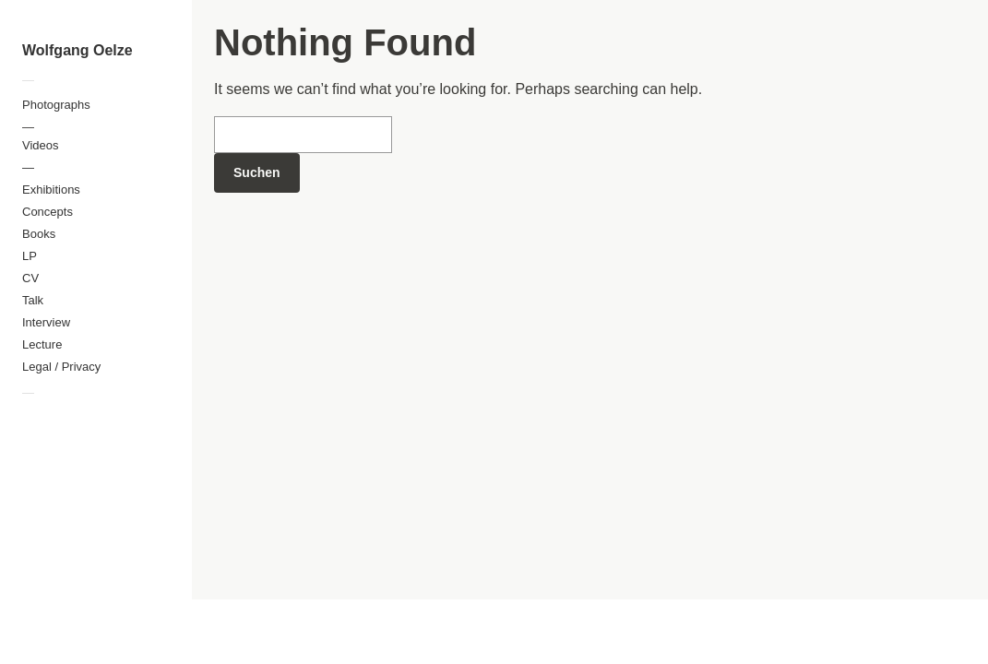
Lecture (42, 344)
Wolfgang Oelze (77, 50)
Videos (40, 145)
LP (29, 256)
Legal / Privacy (61, 367)
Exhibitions (51, 189)
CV (30, 278)
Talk (32, 300)
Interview (46, 322)
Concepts (47, 212)
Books (38, 234)
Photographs (56, 105)
